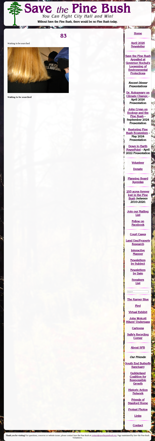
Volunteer (138, 162)
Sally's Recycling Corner (138, 336)
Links (137, 415)
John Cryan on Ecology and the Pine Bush (137, 113)
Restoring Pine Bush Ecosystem (137, 131)
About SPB (138, 347)
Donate (138, 169)
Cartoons (138, 328)
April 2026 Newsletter (138, 44)
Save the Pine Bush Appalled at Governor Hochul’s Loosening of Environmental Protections (138, 64)
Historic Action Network (138, 391)
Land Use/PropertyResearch (138, 242)
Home (138, 33)
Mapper (138, 254)
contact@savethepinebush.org (104, 435)
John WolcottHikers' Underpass (138, 320)
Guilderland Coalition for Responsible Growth (138, 378)
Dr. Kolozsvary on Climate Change (137, 94)
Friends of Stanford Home (138, 401)
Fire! (138, 305)
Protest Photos (137, 409)
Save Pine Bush (77, 8)
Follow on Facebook (138, 222)
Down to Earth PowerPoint (136, 147)
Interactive (138, 250)
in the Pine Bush (138, 195)
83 (63, 35)
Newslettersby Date (137, 271)
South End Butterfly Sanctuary (138, 365)
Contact (138, 425)
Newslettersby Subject (137, 261)
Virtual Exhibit (138, 312)
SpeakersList (138, 281)
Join (130, 211)
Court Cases (138, 234)
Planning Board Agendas (138, 180)
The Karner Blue (138, 299)
